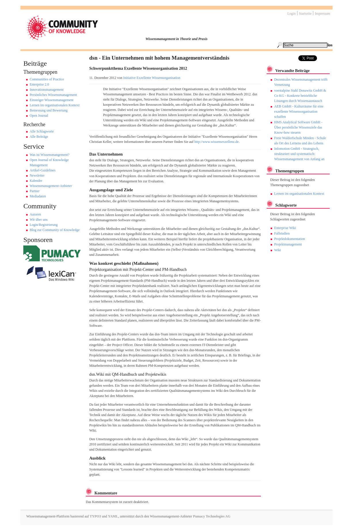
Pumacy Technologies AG (211, 516)
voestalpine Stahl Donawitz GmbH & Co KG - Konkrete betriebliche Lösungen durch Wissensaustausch (300, 95)
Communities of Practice (47, 79)
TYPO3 (95, 516)
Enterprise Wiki (285, 228)
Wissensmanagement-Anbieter (51, 186)
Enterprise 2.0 (39, 84)
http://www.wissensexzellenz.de (216, 142)
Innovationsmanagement (47, 90)
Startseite (305, 14)
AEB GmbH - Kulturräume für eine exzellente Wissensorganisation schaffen (298, 111)
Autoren (35, 214)
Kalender (36, 181)
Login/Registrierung (44, 225)
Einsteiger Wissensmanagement (51, 100)
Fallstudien (281, 233)
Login (291, 14)
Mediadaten (38, 196)
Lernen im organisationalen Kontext (54, 105)
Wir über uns (39, 220)
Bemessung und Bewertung (49, 110)
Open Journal (39, 116)
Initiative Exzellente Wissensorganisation (151, 78)
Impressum (322, 14)
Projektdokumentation (289, 239)
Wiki (277, 250)
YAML (113, 516)
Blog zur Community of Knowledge (54, 230)
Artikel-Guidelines (43, 170)
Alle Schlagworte (42, 131)
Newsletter (37, 175)
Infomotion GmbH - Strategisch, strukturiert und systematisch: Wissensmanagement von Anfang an (299, 154)
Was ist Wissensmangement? (49, 155)
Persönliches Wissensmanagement (53, 95)
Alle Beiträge (39, 137)
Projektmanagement (288, 244)
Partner (35, 191)
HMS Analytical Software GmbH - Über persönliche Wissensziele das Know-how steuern (298, 127)
